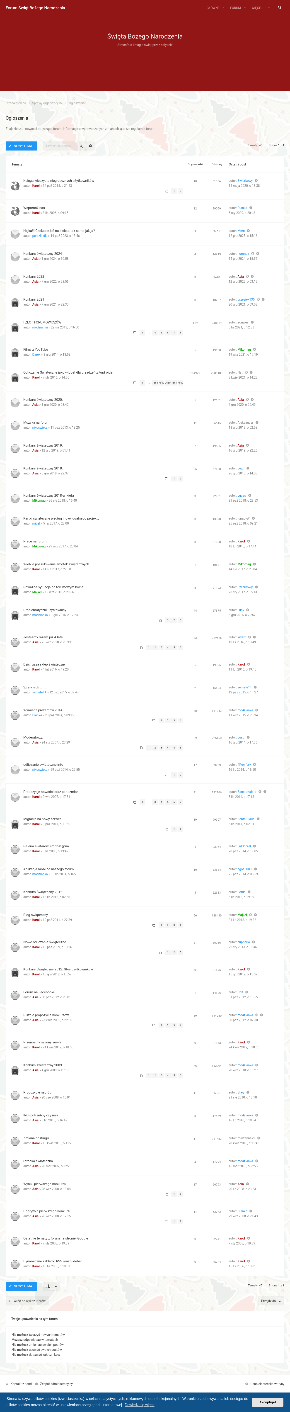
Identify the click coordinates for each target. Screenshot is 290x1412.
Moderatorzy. (33, 737)
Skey (240, 1092)
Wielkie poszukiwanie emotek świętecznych (56, 564)
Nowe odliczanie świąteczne (44, 942)
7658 (155, 382)
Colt (240, 992)
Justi (240, 737)
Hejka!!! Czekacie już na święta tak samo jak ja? (59, 231)
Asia (35, 258)
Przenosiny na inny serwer (43, 1042)
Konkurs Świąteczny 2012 (42, 892)
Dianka (242, 208)
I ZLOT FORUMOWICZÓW (42, 322)
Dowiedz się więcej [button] (140, 1405)
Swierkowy (245, 180)
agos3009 (244, 869)
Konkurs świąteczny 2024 (42, 254)
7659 (161, 382)
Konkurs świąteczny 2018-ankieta (48, 495)
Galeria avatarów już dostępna (46, 846)
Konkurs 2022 (33, 277)
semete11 (39, 692)
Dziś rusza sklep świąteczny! (44, 664)
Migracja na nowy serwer (42, 819)
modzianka (40, 327)
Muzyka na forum (36, 422)
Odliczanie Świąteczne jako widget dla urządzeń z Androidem (69, 372)
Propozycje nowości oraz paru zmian (51, 792)
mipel (36, 523)
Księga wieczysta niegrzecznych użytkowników (58, 181)
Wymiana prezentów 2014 (42, 710)
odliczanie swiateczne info (43, 765)
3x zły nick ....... (34, 687)
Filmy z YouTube (35, 350)
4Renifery (244, 764)
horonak (243, 253)
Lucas (241, 495)
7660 (168, 382)
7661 (174, 382)
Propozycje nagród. (37, 1092)
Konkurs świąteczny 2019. (43, 445)
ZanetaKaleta (246, 792)
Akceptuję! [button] (267, 1402)
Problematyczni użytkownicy (44, 610)
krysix (241, 637)
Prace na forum (34, 541)
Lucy (240, 610)
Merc (241, 231)
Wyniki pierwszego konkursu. (45, 1184)
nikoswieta (39, 427)
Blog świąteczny (35, 915)
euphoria (243, 942)
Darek (36, 354)
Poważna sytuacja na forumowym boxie (53, 587)
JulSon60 (244, 846)
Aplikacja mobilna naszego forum (48, 869)
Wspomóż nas (34, 208)
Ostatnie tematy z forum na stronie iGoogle (55, 1238)
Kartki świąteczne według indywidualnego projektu (61, 518)
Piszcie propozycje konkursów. (46, 1015)
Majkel (37, 592)
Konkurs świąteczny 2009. (43, 1065)
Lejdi (240, 468)
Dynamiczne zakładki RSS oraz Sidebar (52, 1261)
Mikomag (244, 349)
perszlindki (39, 236)
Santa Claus (245, 819)
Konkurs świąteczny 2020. (43, 400)
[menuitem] (279, 8)
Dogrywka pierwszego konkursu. (47, 1211)
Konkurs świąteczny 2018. (43, 468)
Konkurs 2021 (33, 299)
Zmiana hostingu (36, 1138)
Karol (36, 185)
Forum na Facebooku (39, 992)
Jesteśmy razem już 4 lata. (43, 637)
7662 (180, 382)
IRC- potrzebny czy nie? (40, 1115)
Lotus (241, 892)
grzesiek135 (246, 299)
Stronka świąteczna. (38, 1161)
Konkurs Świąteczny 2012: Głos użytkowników (58, 969)
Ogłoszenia (17, 118)
